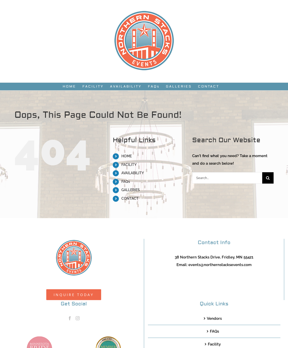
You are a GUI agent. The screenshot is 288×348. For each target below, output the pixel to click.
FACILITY (129, 165)
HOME (126, 156)
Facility (214, 344)
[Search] (268, 178)
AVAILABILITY (132, 173)
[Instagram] (78, 318)
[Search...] (227, 178)
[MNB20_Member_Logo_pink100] (39, 338)
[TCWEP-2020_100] (108, 338)
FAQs (125, 182)
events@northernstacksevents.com (220, 265)
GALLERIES (130, 190)
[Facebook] (70, 318)
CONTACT (130, 198)
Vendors (214, 318)
